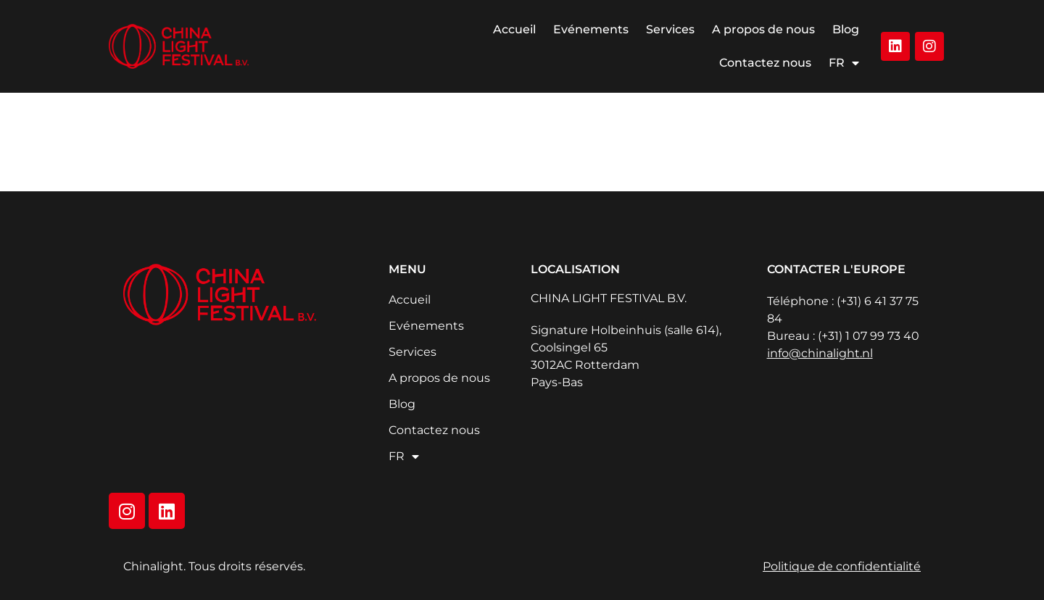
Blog (845, 29)
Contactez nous (765, 63)
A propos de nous (763, 29)
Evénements (591, 29)
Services (670, 29)
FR (844, 63)
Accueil (514, 29)
